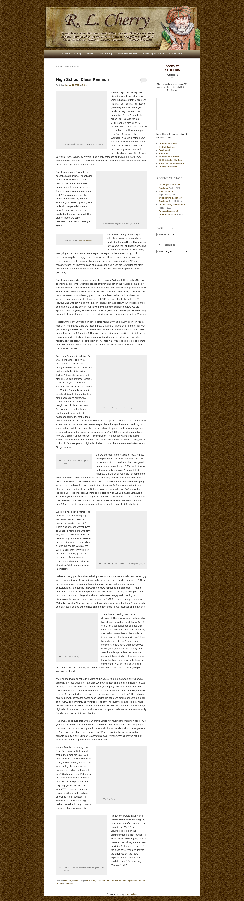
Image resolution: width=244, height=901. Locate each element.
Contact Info (175, 53)
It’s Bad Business (167, 147)
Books (90, 53)
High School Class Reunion (82, 79)
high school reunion (136, 880)
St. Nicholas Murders (169, 157)
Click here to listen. (85, 240)
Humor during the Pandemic (172, 204)
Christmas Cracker (168, 143)
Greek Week (164, 150)
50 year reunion (119, 880)
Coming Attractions (168, 167)
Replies (68, 883)
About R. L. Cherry (71, 53)
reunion (59, 883)
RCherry (85, 85)
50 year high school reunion (98, 880)
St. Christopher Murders (170, 160)
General (67, 880)
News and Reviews (127, 53)
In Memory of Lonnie (153, 53)
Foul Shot (163, 153)
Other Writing (106, 53)
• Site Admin (131, 894)
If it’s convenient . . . (168, 191)
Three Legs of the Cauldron (172, 163)
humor (75, 880)
